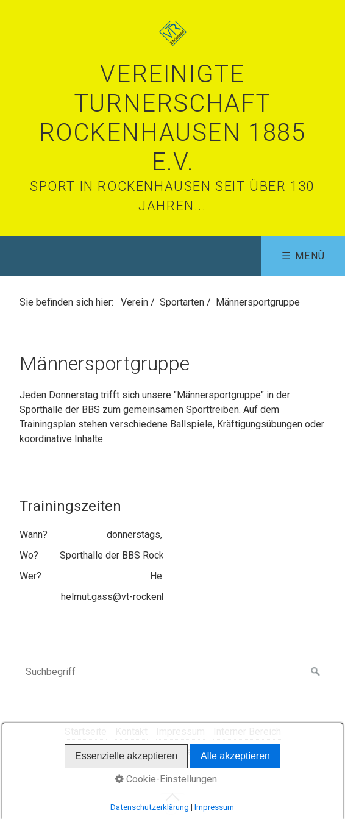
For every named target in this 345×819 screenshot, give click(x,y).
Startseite (86, 731)
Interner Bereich (247, 731)
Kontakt (131, 731)
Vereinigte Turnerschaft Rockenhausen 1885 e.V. (172, 118)
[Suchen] (315, 672)
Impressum (180, 731)
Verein (134, 302)
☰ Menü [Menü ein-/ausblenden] (303, 256)
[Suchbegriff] (172, 672)
